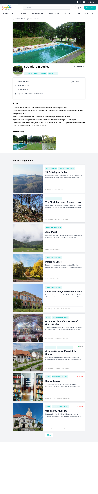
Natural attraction (51, 168)
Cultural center (50, 347)
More (49, 435)
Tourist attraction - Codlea (35, 73)
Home (17, 19)
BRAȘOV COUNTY (10, 13)
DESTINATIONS (54, 13)
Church (48, 317)
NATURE (68, 13)
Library (48, 376)
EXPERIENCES (38, 13)
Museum (48, 406)
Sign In (79, 8)
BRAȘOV (25, 13)
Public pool (52, 73)
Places (23, 19)
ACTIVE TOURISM (82, 13)
